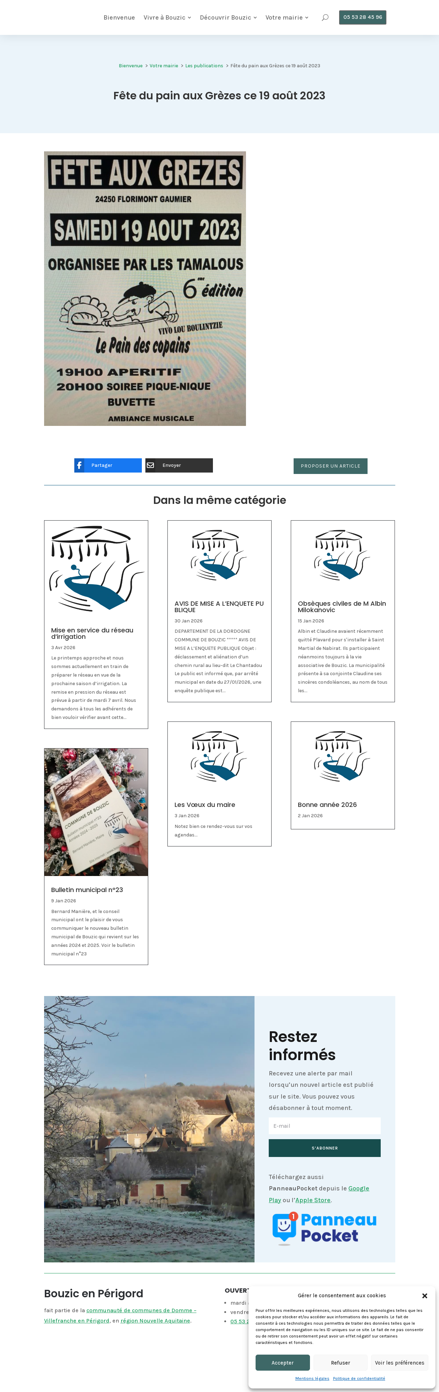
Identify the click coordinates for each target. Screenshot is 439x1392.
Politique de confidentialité (359, 1378)
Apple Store (313, 1220)
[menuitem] (170, 20)
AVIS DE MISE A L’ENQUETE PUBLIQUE (219, 626)
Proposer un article (330, 486)
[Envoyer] (173, 485)
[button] (424, 1295)
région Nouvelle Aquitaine (155, 1340)
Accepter (283, 1363)
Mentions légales (312, 1378)
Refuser (340, 1363)
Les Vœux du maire (205, 824)
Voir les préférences (399, 1363)
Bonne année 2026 (327, 824)
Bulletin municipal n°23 (87, 909)
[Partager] (102, 485)
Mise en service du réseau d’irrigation (92, 653)
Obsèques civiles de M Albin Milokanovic (342, 626)
